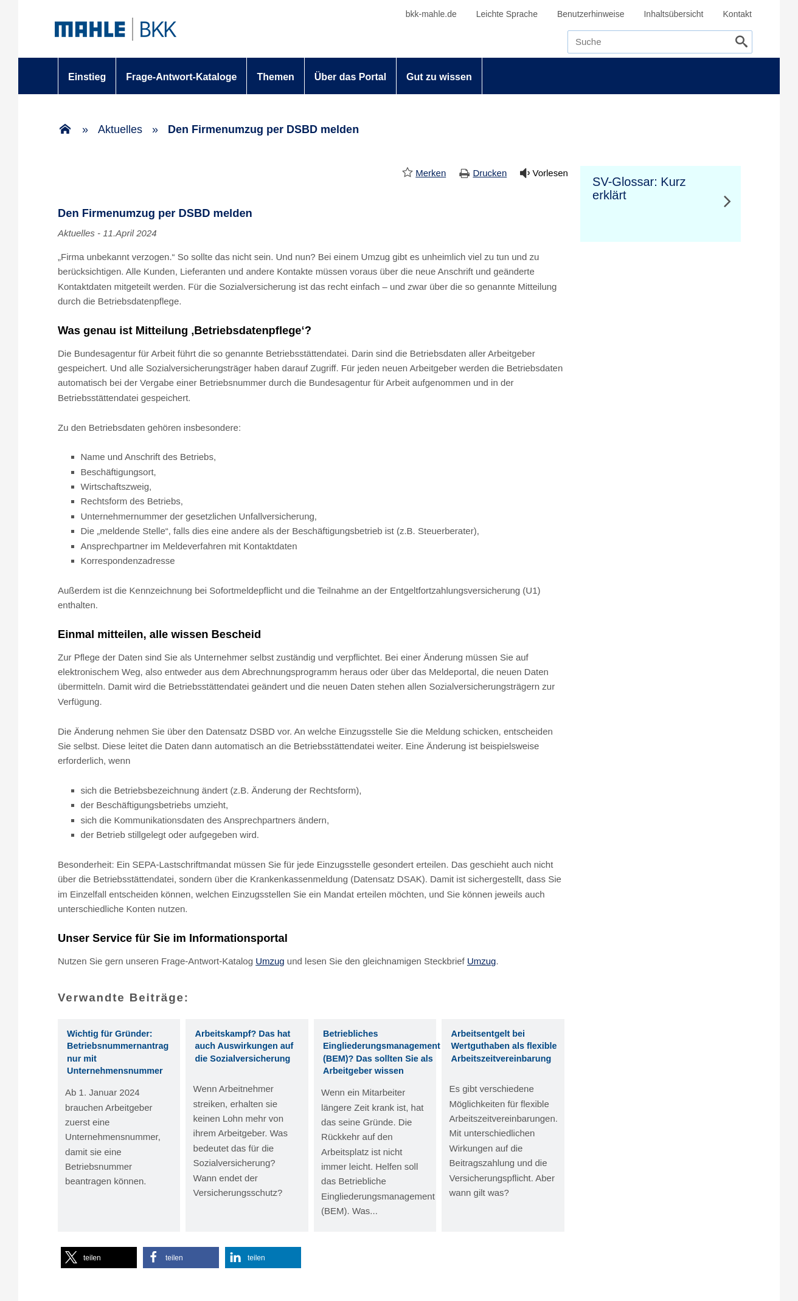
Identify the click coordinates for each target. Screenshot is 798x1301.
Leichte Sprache (507, 14)
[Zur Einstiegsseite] (65, 130)
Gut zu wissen (439, 77)
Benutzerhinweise (591, 14)
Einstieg (87, 77)
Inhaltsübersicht (673, 14)
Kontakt (737, 14)
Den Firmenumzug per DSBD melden (263, 129)
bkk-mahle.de (431, 14)
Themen (275, 77)
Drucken (490, 173)
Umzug (270, 961)
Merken (430, 173)
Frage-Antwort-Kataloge (181, 77)
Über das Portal (350, 77)
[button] (99, 1257)
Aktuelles (120, 129)
